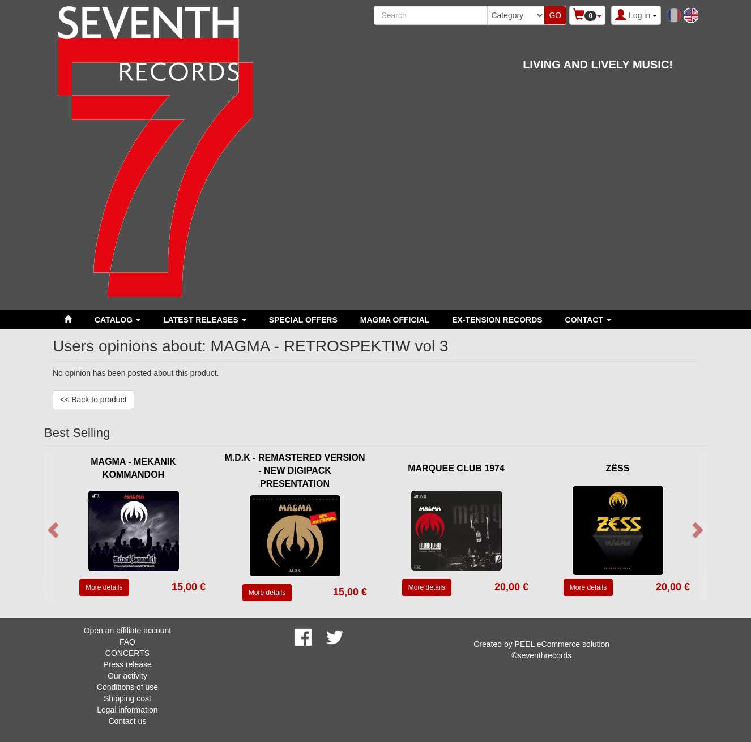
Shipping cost (127, 698)
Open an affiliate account (128, 630)
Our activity (127, 675)
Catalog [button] (117, 319)
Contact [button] (588, 319)
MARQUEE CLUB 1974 (456, 468)
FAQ (127, 641)
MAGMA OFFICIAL (394, 319)
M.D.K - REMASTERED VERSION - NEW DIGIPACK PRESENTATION (294, 470)
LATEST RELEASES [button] (204, 319)
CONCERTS (127, 653)
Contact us (127, 721)
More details (104, 587)
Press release (127, 664)
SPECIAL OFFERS (303, 319)
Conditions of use (127, 687)
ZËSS (618, 468)
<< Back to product (93, 399)
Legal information (127, 709)
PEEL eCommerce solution (562, 644)
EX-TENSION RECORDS (497, 319)
